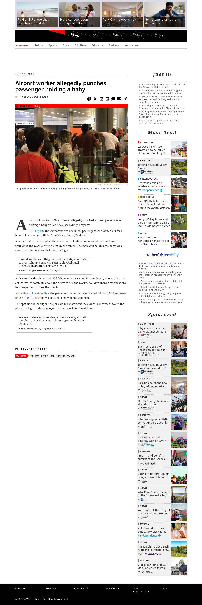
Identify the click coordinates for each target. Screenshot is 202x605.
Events (137, 35)
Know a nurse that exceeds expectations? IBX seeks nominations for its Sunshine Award (161, 266)
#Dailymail (72, 262)
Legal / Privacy (113, 588)
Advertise (50, 588)
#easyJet (44, 262)
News (75, 35)
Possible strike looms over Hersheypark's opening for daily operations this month (161, 92)
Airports (25, 106)
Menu (20, 36)
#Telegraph (57, 262)
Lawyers (145, 560)
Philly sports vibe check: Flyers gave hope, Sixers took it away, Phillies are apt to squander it (162, 114)
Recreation (146, 142)
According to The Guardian (32, 293)
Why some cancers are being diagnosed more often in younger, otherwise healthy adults (160, 275)
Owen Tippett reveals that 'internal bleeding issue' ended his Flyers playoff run (161, 107)
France (70, 356)
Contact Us (81, 588)
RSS (165, 588)
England (60, 356)
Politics (39, 45)
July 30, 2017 (61, 328)
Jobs (142, 342)
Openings (145, 378)
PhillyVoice (37, 36)
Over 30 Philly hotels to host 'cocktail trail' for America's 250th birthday (162, 85)
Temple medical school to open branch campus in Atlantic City (160, 288)
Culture (117, 35)
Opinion (53, 45)
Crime (66, 45)
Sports (158, 35)
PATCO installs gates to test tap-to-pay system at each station (160, 121)
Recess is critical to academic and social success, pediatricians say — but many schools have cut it (161, 99)
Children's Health (150, 178)
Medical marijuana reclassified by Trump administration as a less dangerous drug (161, 300)
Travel (143, 396)
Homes (143, 215)
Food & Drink (147, 196)
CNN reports (36, 231)
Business (114, 45)
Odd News (81, 45)
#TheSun (24, 265)
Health (96, 35)
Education (98, 45)
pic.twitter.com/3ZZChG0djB (48, 265)
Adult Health (147, 324)
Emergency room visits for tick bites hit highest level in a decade (160, 282)
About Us (20, 588)
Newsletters (131, 45)
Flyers (143, 233)
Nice (52, 356)
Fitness (144, 524)
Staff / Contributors (141, 590)
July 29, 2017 (56, 270)
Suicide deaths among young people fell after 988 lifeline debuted (160, 294)
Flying (37, 106)
